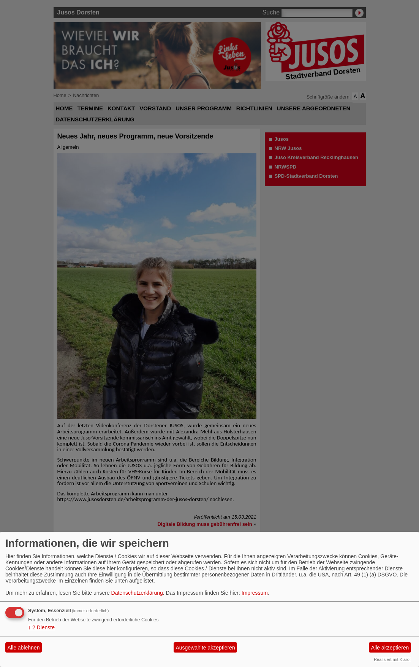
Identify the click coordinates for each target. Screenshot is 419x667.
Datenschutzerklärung (137, 593)
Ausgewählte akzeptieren (205, 648)
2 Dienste (41, 627)
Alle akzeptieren (390, 648)
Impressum (255, 593)
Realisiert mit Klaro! (392, 659)
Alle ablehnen (24, 648)
